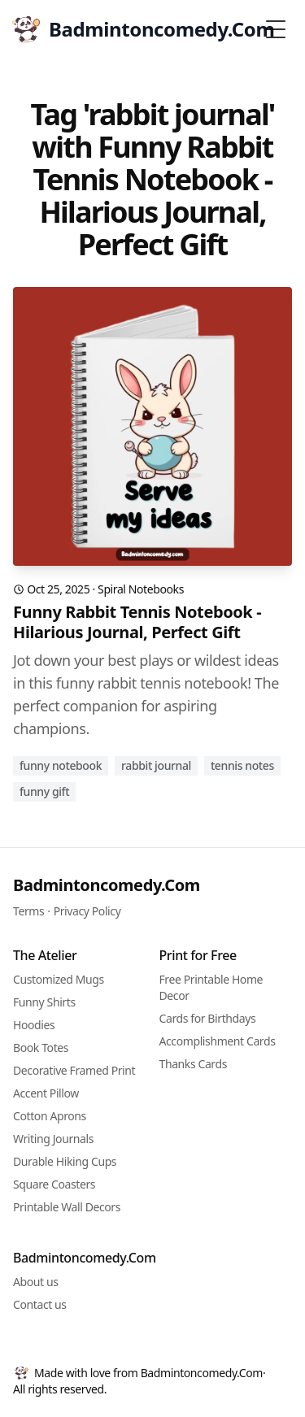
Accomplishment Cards (217, 1041)
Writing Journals (53, 1138)
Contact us (40, 1304)
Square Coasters (54, 1184)
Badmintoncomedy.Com (106, 885)
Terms (28, 911)
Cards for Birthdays (207, 1018)
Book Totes (40, 1047)
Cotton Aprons (49, 1116)
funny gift (44, 791)
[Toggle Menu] (275, 29)
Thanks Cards (193, 1063)
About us (36, 1281)
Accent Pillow (46, 1093)
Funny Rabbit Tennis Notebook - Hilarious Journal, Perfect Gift (137, 622)
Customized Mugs (58, 979)
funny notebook (61, 765)
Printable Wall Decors (66, 1207)
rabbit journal (156, 765)
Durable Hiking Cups (64, 1161)
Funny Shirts (44, 1002)
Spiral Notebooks (141, 589)
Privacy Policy (87, 911)
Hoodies (33, 1024)
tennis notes (242, 765)
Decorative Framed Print (74, 1070)
